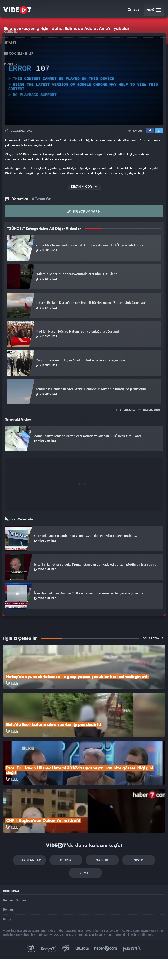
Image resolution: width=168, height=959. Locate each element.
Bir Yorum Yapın (84, 211)
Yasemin (132, 948)
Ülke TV (82, 948)
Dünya (66, 860)
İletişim (8, 919)
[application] (84, 80)
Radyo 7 (48, 948)
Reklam (8, 909)
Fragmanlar (29, 860)
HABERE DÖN (149, 410)
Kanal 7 (30, 948)
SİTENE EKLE (125, 410)
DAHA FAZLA (153, 638)
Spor (138, 860)
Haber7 (105, 948)
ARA (133, 10)
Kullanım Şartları (14, 900)
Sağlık (102, 860)
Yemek (85, 873)
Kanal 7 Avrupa (66, 948)
